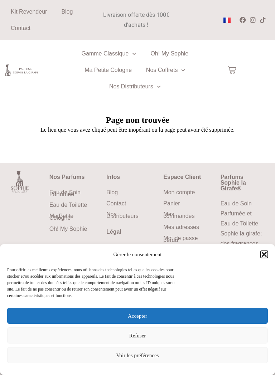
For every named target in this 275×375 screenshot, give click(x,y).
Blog (67, 12)
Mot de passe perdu (180, 239)
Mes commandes (178, 215)
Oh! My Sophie (169, 53)
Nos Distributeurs (135, 86)
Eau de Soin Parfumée (65, 193)
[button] (264, 254)
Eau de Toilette (68, 205)
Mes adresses (181, 227)
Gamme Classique (109, 53)
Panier (171, 203)
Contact (20, 28)
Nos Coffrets (165, 70)
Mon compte (179, 192)
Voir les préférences (137, 355)
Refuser (137, 336)
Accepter (137, 316)
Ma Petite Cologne (108, 70)
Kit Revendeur (29, 12)
